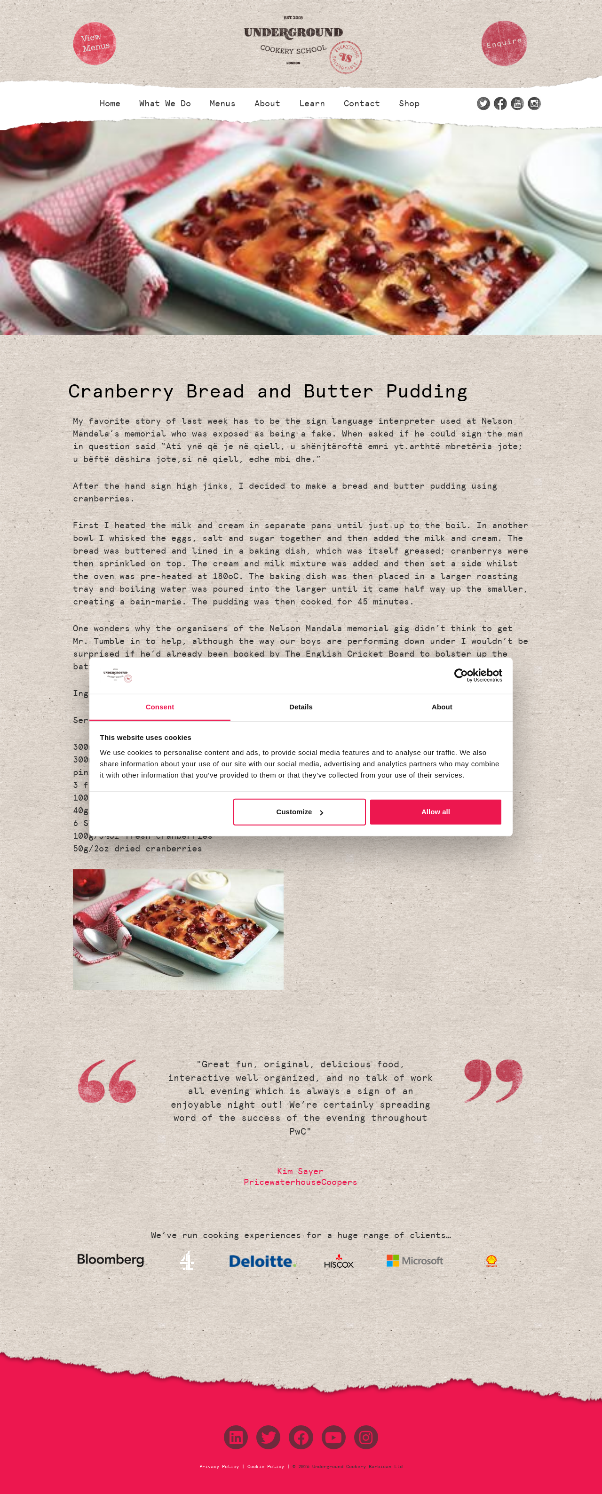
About (267, 103)
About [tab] (442, 707)
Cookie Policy (265, 1467)
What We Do (165, 103)
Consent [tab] (160, 707)
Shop (409, 103)
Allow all (435, 812)
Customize (300, 812)
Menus (223, 103)
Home (110, 103)
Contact (362, 103)
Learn (312, 103)
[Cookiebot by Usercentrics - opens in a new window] (461, 675)
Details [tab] (301, 707)
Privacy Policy (220, 1467)
